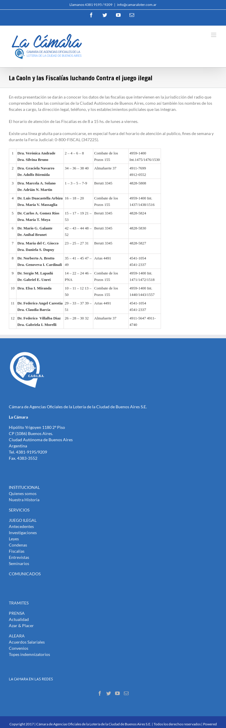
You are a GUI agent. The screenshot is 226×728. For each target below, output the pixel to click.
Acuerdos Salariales (27, 641)
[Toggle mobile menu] (214, 35)
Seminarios (19, 563)
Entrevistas (19, 557)
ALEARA (17, 635)
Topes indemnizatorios (29, 654)
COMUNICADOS (25, 573)
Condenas (18, 544)
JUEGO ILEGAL (22, 520)
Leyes (14, 538)
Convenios (18, 648)
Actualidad (19, 619)
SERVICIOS (19, 509)
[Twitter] (108, 693)
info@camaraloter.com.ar (137, 4)
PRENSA (17, 613)
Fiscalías (16, 551)
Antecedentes (21, 526)
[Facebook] (99, 693)
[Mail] (126, 693)
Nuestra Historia (24, 499)
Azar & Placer (21, 625)
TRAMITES (19, 602)
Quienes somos (22, 493)
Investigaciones (23, 532)
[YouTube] (117, 693)
